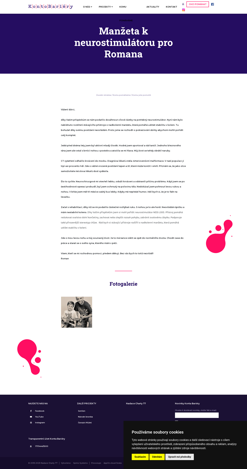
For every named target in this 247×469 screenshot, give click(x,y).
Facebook (36, 411)
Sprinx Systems (80, 463)
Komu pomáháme (122, 95)
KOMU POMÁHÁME (126, 9)
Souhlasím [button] (140, 456)
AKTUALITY (152, 6)
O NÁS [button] (87, 6)
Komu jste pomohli (141, 95)
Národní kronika (85, 417)
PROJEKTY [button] (106, 6)
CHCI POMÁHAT (198, 4)
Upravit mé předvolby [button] (179, 456)
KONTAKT (171, 6)
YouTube (36, 417)
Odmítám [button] (157, 456)
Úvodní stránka (103, 95)
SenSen (81, 411)
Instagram (37, 423)
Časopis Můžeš (85, 423)
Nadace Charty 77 (136, 403)
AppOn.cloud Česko (113, 463)
